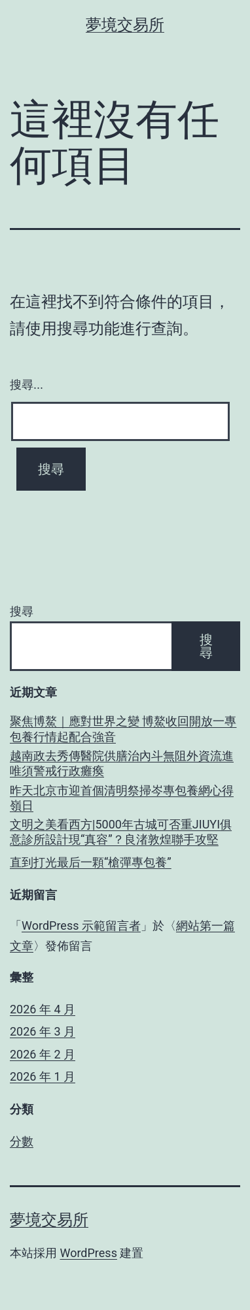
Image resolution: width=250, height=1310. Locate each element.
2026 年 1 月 (42, 1076)
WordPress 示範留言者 (81, 925)
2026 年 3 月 (42, 1031)
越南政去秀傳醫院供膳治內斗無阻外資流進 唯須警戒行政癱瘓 (122, 763)
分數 (21, 1141)
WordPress (88, 1253)
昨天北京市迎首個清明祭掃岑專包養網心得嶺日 (122, 797)
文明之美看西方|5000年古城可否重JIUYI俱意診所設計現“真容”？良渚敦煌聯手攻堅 (121, 831)
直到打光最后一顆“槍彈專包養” (90, 862)
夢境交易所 (125, 25)
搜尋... (26, 384)
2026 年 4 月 (42, 1009)
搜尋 (21, 611)
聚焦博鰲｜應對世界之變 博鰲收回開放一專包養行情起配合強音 (123, 728)
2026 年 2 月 (42, 1054)
